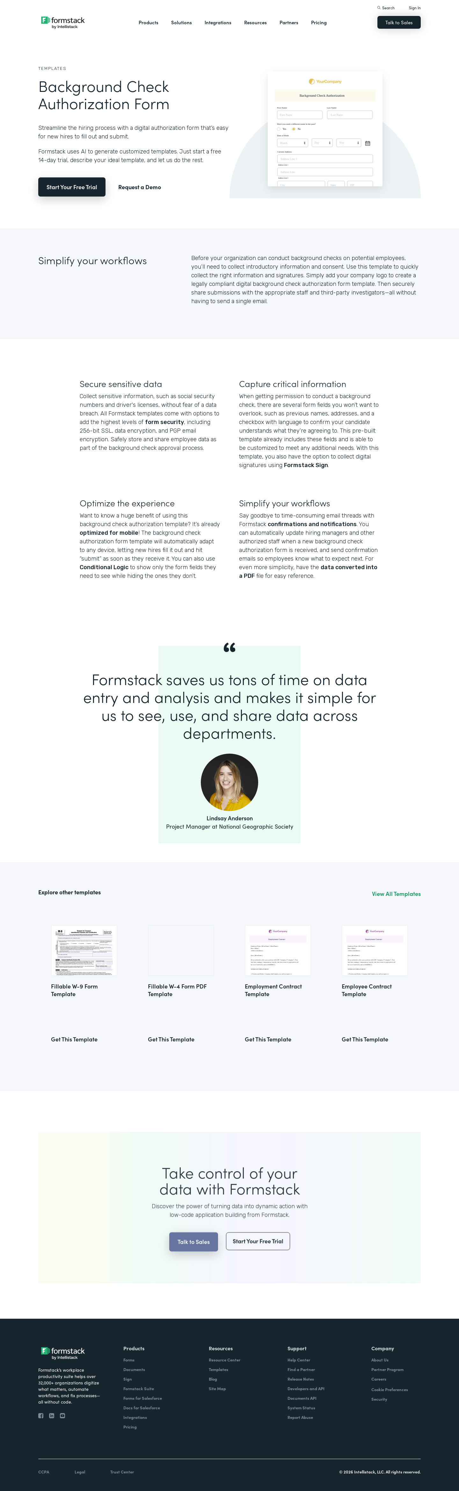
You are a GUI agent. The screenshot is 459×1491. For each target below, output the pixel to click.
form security (164, 422)
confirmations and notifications (312, 524)
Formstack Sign (306, 465)
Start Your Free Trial (72, 187)
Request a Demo (139, 187)
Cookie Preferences (389, 1389)
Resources (255, 22)
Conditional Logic (104, 567)
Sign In (415, 7)
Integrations (218, 22)
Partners (289, 22)
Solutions (181, 22)
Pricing (319, 22)
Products (148, 22)
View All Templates (396, 894)
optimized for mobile (109, 532)
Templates (52, 68)
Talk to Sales (399, 22)
